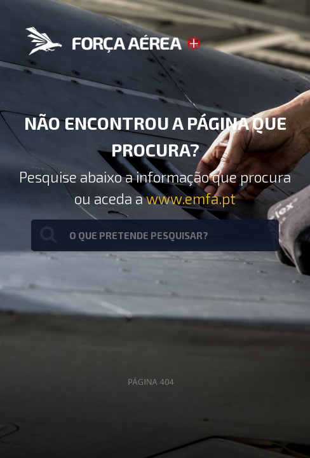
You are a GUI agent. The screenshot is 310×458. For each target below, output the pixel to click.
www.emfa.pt (191, 198)
